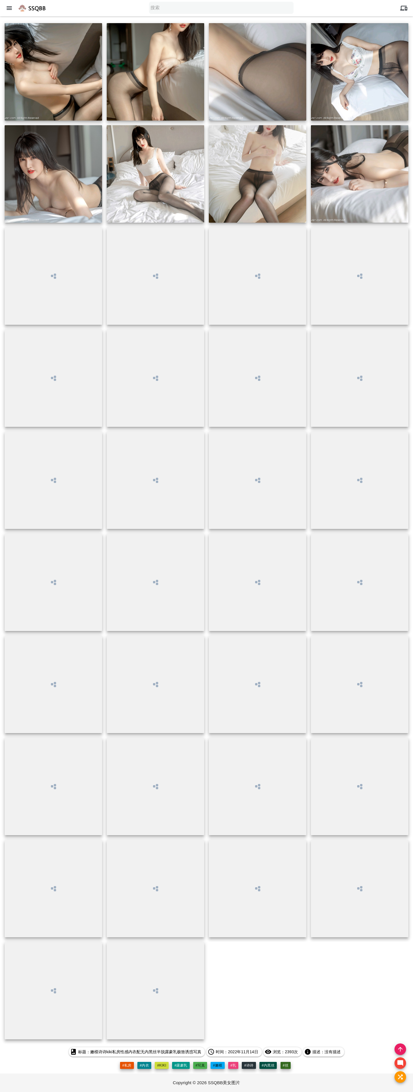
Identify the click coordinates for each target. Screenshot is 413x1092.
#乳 (233, 1065)
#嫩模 (217, 1065)
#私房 (127, 1065)
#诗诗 (248, 1065)
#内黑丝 (268, 1065)
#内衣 (144, 1065)
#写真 (200, 1065)
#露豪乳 (180, 1065)
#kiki (161, 1065)
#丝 (286, 1065)
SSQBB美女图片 (224, 1082)
